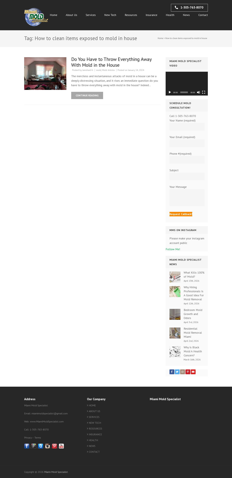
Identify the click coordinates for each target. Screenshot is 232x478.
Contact (203, 15)
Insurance (151, 15)
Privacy (28, 437)
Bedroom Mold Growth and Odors (193, 314)
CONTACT (94, 451)
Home (53, 15)
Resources (131, 15)
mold (98, 70)
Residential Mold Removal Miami (193, 332)
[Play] (169, 92)
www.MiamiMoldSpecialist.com (47, 421)
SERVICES (94, 417)
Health (170, 15)
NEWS (92, 446)
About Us (71, 15)
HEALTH (93, 440)
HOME (92, 405)
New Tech (110, 15)
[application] (187, 84)
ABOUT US (94, 411)
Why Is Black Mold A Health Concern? (193, 351)
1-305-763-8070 (189, 7)
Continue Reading (87, 95)
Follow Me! (173, 249)
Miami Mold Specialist (56, 471)
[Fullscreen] (203, 92)
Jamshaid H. (87, 70)
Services (91, 15)
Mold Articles (108, 70)
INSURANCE (95, 434)
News (186, 15)
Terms (37, 437)
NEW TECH (95, 422)
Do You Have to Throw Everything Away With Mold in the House (111, 62)
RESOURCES (95, 428)
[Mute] (198, 92)
